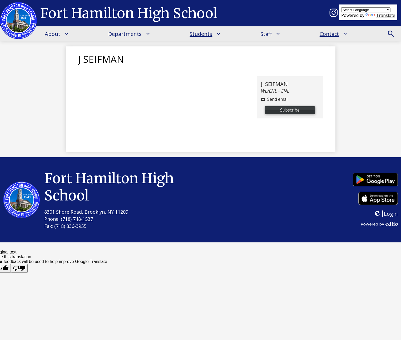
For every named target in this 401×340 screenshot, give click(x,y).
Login (385, 213)
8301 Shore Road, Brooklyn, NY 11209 (86, 212)
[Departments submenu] (129, 33)
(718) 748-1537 (77, 219)
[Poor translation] (19, 268)
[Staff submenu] (270, 33)
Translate (380, 15)
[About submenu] (57, 33)
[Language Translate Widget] (365, 9)
